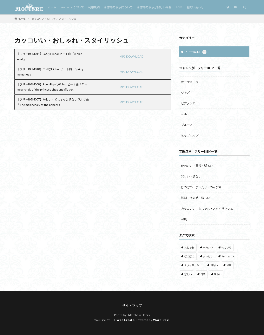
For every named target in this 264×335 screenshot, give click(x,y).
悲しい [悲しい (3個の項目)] (188, 274)
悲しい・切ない (191, 176)
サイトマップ (132, 305)
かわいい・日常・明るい (197, 165)
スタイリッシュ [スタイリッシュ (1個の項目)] (193, 265)
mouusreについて (72, 7)
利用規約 (94, 7)
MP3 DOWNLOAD (132, 56)
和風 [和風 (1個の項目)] (228, 265)
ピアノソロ (188, 103)
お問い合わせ (195, 7)
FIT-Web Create (122, 320)
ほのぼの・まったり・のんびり (201, 187)
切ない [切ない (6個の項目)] (214, 265)
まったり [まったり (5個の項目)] (208, 256)
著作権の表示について (118, 7)
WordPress (161, 320)
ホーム (52, 7)
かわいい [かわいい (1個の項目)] (208, 247)
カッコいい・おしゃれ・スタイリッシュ (54, 18)
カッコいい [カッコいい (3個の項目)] (228, 256)
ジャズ (185, 92)
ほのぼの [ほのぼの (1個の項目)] (189, 256)
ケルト (185, 114)
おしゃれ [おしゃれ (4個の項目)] (189, 247)
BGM (179, 7)
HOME (22, 18)
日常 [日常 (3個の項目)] (202, 274)
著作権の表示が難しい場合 (154, 7)
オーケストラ (189, 82)
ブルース (187, 124)
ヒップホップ (189, 135)
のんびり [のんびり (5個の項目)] (226, 247)
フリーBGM (195, 52)
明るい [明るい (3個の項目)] (218, 274)
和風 (184, 219)
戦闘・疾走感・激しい (195, 197)
